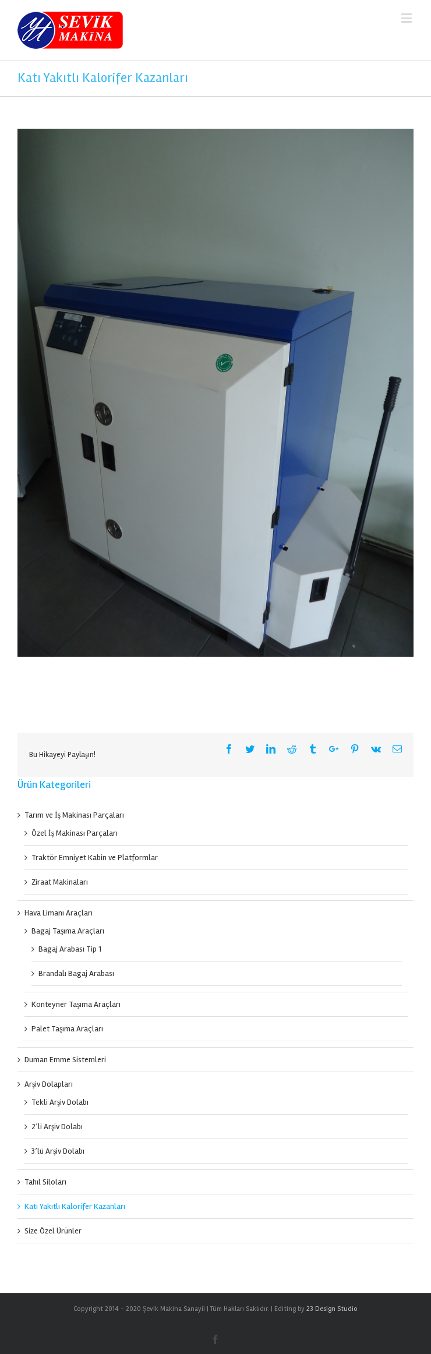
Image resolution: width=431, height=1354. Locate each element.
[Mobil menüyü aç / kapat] (407, 18)
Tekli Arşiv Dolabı (60, 1102)
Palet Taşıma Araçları (67, 1029)
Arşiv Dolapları (48, 1084)
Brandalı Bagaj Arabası (76, 973)
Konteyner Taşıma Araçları (76, 1004)
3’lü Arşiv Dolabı (57, 1151)
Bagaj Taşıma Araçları (67, 931)
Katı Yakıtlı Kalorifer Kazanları (74, 1206)
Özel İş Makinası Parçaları (74, 833)
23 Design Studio (332, 1308)
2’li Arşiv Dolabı (57, 1127)
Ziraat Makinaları (59, 882)
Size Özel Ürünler (53, 1231)
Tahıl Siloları (45, 1182)
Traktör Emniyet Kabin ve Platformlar (94, 857)
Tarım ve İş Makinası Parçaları (74, 815)
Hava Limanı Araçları (58, 913)
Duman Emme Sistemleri (65, 1060)
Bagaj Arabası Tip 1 (69, 949)
